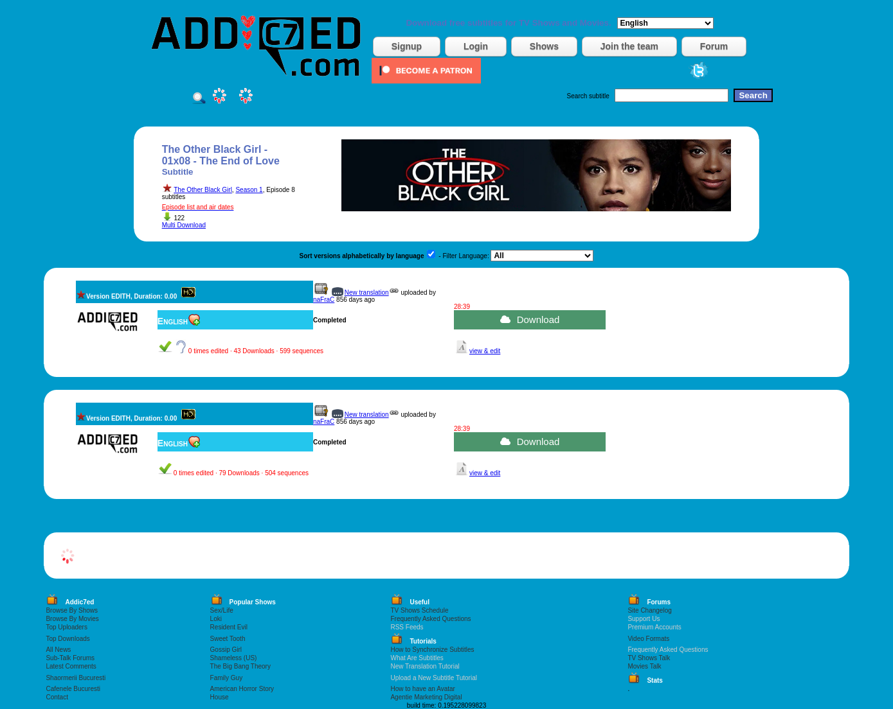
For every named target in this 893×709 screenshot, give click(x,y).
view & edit (484, 350)
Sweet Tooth (228, 638)
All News (58, 649)
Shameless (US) (233, 657)
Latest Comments (71, 666)
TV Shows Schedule (419, 610)
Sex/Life (221, 610)
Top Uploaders (66, 627)
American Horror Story (242, 688)
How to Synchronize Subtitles (432, 649)
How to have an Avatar (422, 688)
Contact (57, 697)
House (219, 697)
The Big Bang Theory (240, 666)
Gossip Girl (226, 649)
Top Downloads (67, 638)
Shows (544, 46)
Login (476, 46)
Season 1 (248, 189)
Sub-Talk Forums (70, 657)
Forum (714, 46)
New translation (367, 292)
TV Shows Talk (648, 657)
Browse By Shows (72, 610)
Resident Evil (229, 627)
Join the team (629, 46)
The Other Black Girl (203, 189)
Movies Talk (644, 666)
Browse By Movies (72, 618)
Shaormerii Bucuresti (75, 677)
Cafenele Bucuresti (73, 688)
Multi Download (184, 225)
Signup (407, 46)
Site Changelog (649, 610)
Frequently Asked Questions (430, 618)
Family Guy (226, 677)
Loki (216, 618)
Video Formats (648, 638)
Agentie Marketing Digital (426, 697)
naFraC (323, 299)
